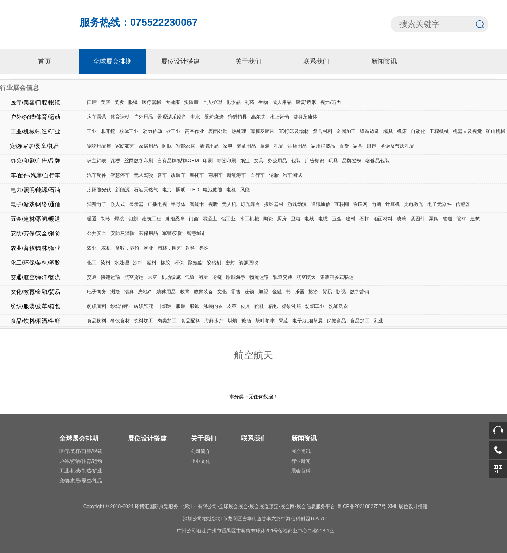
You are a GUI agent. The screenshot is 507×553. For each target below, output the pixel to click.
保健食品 (336, 321)
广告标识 (314, 160)
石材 (364, 219)
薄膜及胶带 (262, 131)
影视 (341, 292)
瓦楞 (115, 160)
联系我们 (316, 61)
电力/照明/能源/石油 (36, 189)
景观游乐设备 (171, 117)
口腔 (92, 102)
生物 (263, 102)
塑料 (151, 262)
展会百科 (301, 471)
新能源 (122, 190)
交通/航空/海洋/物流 (36, 277)
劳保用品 (148, 233)
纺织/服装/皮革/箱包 (36, 306)
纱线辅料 (120, 306)
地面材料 (383, 219)
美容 (105, 102)
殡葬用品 (166, 292)
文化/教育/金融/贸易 (36, 291)
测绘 (115, 292)
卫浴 (295, 219)
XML (392, 506)
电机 (231, 190)
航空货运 (134, 277)
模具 (388, 131)
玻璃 (401, 219)
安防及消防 (122, 233)
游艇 (203, 277)
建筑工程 (151, 219)
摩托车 (197, 175)
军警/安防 (172, 233)
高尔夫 (258, 117)
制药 (249, 102)
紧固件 (417, 219)
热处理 (239, 131)
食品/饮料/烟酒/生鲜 (36, 321)
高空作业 (194, 131)
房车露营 (96, 117)
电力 (167, 190)
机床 (402, 131)
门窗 (194, 219)
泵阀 (434, 219)
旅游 (313, 292)
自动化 (418, 131)
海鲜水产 (214, 321)
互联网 (341, 204)
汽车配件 (96, 175)
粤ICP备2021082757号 (362, 506)
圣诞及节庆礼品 (397, 146)
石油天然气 (146, 190)
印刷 (208, 160)
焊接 (119, 219)
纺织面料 (96, 306)
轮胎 (274, 175)
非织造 (164, 306)
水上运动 (279, 117)
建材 (350, 219)
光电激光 (413, 204)
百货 (344, 146)
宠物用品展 (99, 146)
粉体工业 (129, 131)
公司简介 (200, 451)
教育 (185, 292)
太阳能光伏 (99, 190)
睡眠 (167, 146)
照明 (181, 190)
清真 (129, 292)
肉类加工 (167, 321)
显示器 (136, 204)
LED (194, 190)
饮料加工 (143, 321)
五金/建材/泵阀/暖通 (36, 219)
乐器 (299, 292)
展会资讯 (301, 451)
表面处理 (218, 131)
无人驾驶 (143, 175)
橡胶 (165, 262)
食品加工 (360, 321)
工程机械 (439, 131)
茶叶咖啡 (265, 321)
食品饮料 (96, 321)
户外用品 (143, 117)
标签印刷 (226, 160)
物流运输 (259, 277)
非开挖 (108, 131)
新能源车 (236, 175)
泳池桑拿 (175, 219)
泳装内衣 (213, 306)
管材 (461, 219)
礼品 (278, 146)
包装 (296, 160)
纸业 (245, 160)
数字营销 (359, 292)
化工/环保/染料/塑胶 (36, 262)
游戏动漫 (297, 204)
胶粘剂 (214, 262)
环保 (179, 262)
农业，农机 (99, 248)
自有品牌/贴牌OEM (178, 160)
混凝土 (210, 219)
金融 (277, 292)
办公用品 (277, 160)
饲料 (190, 248)
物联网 (360, 204)
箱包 (273, 306)
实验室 (191, 102)
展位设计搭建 (180, 61)
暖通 (92, 219)
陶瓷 (268, 219)
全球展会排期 (112, 61)
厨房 (282, 219)
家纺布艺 (125, 146)
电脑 (376, 204)
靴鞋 (259, 306)
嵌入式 (117, 204)
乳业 (378, 321)
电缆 (323, 219)
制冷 (105, 219)
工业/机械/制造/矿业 (36, 131)
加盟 (263, 292)
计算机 (392, 204)
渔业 (148, 248)
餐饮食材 (120, 321)
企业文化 (200, 461)
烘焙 (232, 321)
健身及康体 (305, 117)
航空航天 (306, 277)
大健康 (172, 102)
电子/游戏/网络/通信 (36, 204)
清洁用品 (209, 146)
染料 (105, 262)
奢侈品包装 (377, 160)
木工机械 (249, 219)
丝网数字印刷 (138, 160)
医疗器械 (151, 102)
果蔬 (283, 321)
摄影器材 (273, 204)
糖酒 (246, 321)
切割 (133, 219)
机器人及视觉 (467, 131)
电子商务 (96, 292)
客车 (162, 175)
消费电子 (96, 204)
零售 (236, 292)
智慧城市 (196, 233)
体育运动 (120, 117)
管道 (447, 219)
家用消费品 (323, 146)
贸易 (327, 292)
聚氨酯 (195, 262)
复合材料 (322, 131)
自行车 (257, 175)
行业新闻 (301, 461)
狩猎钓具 (237, 117)
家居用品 (148, 146)
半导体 (178, 204)
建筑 (475, 219)
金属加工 (346, 131)
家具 (358, 146)
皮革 (232, 306)
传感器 (463, 204)
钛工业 (173, 131)
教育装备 (203, 292)
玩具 (333, 160)
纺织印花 (143, 306)
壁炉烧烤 (214, 117)
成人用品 (282, 102)
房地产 (145, 292)
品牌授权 (351, 160)
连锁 (249, 292)
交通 (92, 277)
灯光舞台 (250, 204)
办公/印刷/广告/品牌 (36, 160)
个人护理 (212, 102)
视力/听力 (330, 102)
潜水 (195, 117)
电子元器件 (439, 204)
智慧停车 (120, 175)
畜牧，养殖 (127, 248)
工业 (92, 131)
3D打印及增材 (294, 131)
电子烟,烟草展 (307, 321)
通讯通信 (320, 204)
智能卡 (197, 204)
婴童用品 (246, 146)
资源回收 (248, 262)
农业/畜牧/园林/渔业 (36, 248)
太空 (152, 277)
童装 (265, 146)
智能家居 (185, 146)
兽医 (204, 248)
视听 (213, 204)
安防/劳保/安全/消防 (36, 233)
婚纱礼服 (291, 306)
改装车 (178, 175)
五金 (337, 219)
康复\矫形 (306, 102)
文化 (222, 292)
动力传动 (152, 131)
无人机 (229, 204)
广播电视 (157, 204)
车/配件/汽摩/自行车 (36, 175)
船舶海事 (235, 277)
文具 (259, 160)
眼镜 (133, 102)
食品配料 (190, 321)
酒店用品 (297, 146)
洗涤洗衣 (338, 306)
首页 (44, 61)
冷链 (217, 277)
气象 (189, 277)
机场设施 (171, 277)
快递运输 (110, 277)
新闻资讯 (384, 61)
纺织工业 (315, 306)
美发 (119, 102)
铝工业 (228, 219)
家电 (227, 146)
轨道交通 (282, 277)
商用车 (215, 175)
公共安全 (96, 233)
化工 (92, 262)
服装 (181, 306)
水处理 (121, 262)
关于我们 (248, 61)
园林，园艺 (169, 248)
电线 (309, 219)
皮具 (245, 306)
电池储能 (212, 190)
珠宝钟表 (96, 160)
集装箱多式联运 (337, 277)
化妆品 (233, 102)
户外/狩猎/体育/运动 (36, 117)
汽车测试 (292, 175)
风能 (245, 190)
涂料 (138, 262)
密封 (230, 262)
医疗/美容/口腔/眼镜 (36, 102)
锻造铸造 (369, 131)
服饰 (194, 306)
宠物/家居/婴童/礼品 (35, 146)
